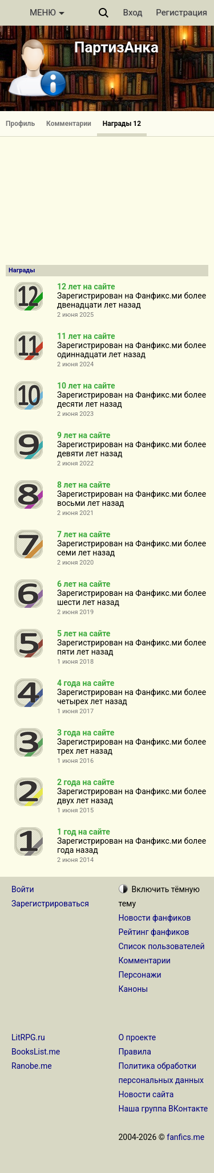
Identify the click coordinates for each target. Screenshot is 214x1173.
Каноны (133, 989)
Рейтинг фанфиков (154, 932)
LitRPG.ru (28, 1037)
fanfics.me (185, 1137)
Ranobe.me (31, 1065)
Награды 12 (122, 124)
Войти (22, 889)
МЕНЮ (47, 12)
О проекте (137, 1037)
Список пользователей (162, 946)
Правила (135, 1051)
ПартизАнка (116, 47)
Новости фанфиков (155, 917)
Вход (133, 12)
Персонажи (140, 974)
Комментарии (68, 124)
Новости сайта (146, 1094)
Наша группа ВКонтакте (163, 1108)
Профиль (20, 124)
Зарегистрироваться (50, 903)
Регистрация (181, 12)
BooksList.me (35, 1051)
